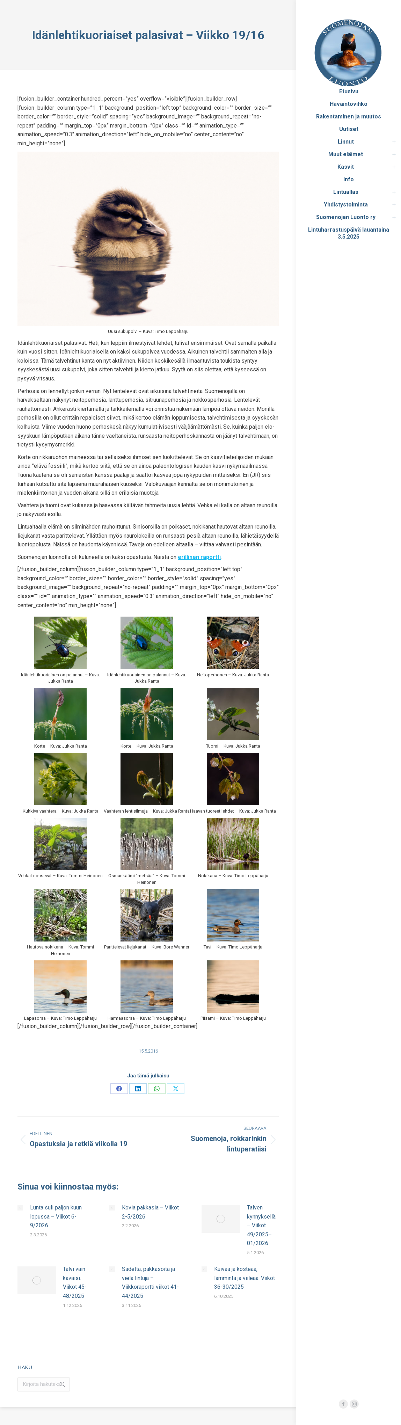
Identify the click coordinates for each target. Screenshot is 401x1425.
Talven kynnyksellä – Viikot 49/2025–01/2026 (261, 1225)
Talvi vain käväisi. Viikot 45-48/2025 (75, 1282)
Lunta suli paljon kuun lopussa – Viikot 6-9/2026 (56, 1216)
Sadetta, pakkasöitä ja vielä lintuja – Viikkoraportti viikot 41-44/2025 (150, 1282)
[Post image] (20, 1207)
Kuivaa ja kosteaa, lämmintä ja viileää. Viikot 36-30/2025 (244, 1278)
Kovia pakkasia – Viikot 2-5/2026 (150, 1212)
